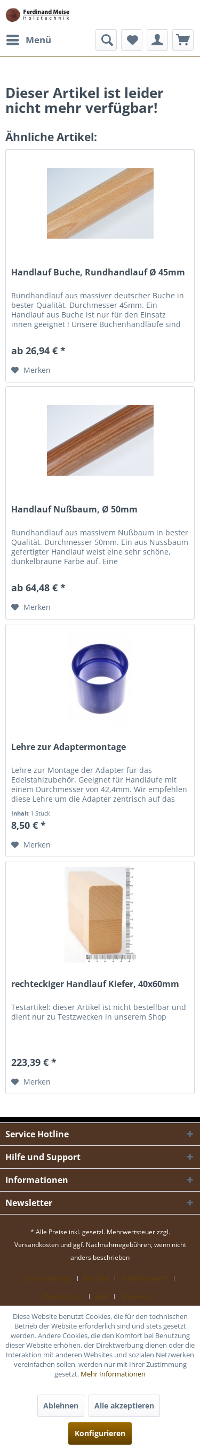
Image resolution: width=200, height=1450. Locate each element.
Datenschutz (64, 1296)
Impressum (139, 1296)
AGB (102, 1296)
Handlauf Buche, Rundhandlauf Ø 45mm (98, 272)
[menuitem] (28, 40)
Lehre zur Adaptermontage (68, 747)
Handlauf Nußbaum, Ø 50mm (74, 509)
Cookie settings (47, 1278)
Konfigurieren (100, 1433)
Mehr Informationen (113, 1374)
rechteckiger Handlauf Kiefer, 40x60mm (95, 984)
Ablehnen (60, 1405)
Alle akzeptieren (124, 1405)
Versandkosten (36, 1244)
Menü (28, 38)
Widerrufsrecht (145, 1278)
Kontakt (96, 1278)
